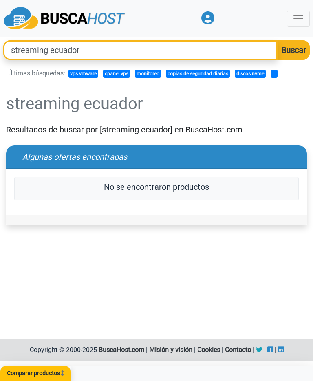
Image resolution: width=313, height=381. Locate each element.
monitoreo (148, 74)
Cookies (208, 350)
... (274, 74)
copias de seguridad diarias (198, 74)
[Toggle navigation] (298, 19)
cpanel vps (116, 74)
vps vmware (83, 74)
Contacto (238, 350)
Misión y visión (170, 350)
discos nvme (250, 74)
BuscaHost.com (121, 350)
